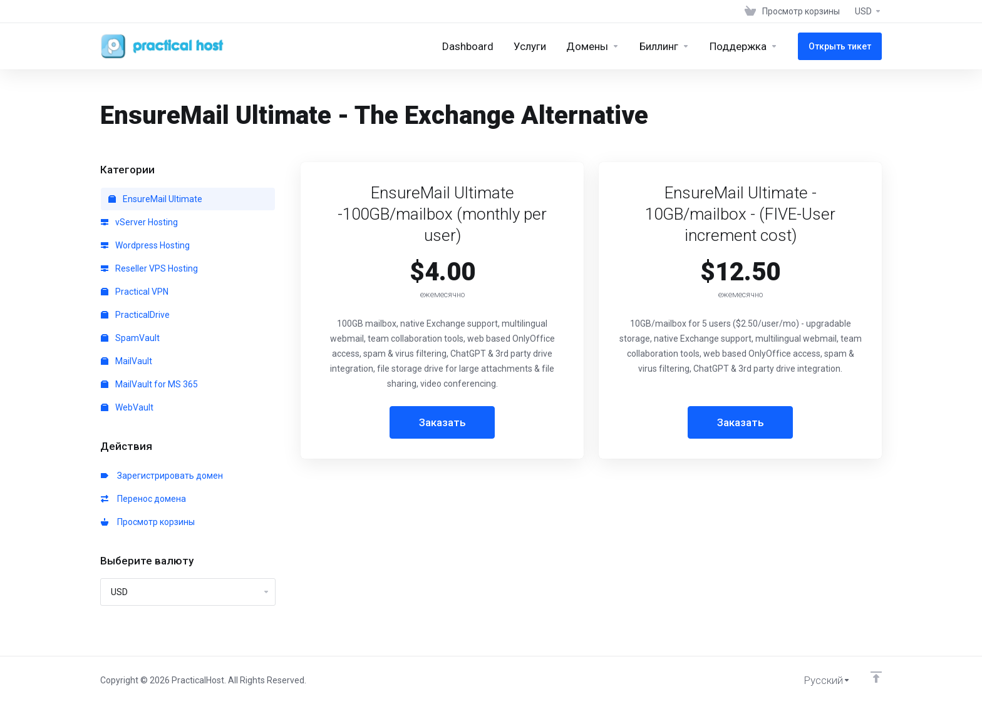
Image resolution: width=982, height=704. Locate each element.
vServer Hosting (139, 222)
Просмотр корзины (148, 522)
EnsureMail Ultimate (155, 199)
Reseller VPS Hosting (149, 268)
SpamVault (130, 338)
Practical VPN (134, 292)
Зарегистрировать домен (162, 476)
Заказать (442, 422)
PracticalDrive (135, 315)
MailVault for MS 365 (149, 384)
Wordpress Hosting (145, 245)
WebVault (127, 407)
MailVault (126, 361)
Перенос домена (143, 499)
